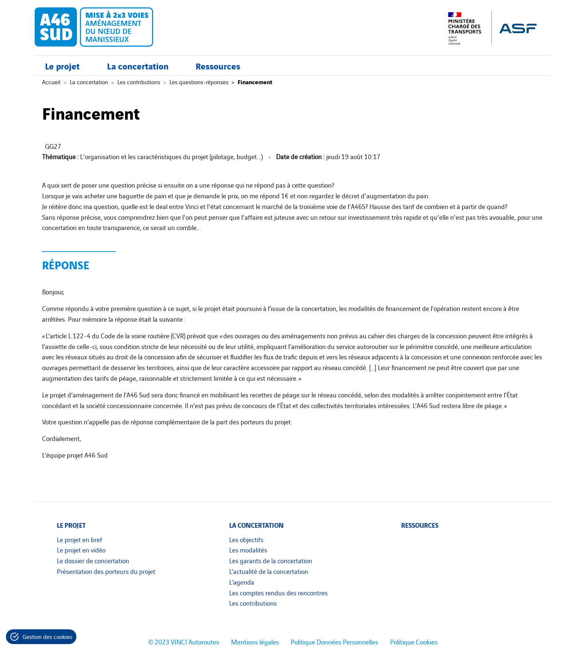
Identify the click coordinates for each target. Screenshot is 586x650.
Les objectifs (246, 539)
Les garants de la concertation (270, 560)
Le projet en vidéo (81, 549)
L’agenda (241, 581)
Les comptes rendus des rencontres (278, 592)
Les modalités (248, 549)
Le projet (62, 65)
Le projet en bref (79, 539)
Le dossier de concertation (93, 560)
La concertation (138, 65)
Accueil (51, 82)
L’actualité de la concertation (268, 571)
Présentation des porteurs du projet (106, 571)
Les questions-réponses (198, 82)
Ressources (218, 65)
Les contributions (138, 82)
